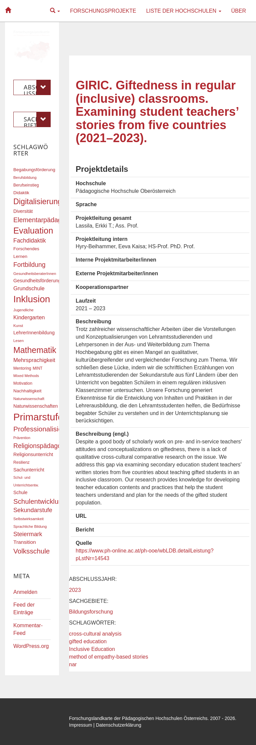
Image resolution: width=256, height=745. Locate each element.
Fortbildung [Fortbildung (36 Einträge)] (29, 264)
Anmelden (25, 592)
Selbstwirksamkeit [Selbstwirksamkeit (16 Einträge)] (28, 519)
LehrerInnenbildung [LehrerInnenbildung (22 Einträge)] (34, 332)
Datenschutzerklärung (118, 725)
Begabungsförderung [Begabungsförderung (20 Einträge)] (34, 169)
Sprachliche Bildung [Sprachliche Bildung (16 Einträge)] (30, 526)
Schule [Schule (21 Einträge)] (20, 492)
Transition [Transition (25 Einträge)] (24, 542)
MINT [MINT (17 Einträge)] (37, 368)
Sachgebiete (37, 119)
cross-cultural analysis (95, 634)
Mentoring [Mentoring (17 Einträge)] (22, 368)
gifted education (88, 641)
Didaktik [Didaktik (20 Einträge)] (21, 192)
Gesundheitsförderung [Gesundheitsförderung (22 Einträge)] (37, 280)
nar (73, 664)
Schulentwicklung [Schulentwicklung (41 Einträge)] (39, 501)
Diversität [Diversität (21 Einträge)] (23, 211)
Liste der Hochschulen (183, 11)
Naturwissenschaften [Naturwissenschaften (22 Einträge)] (35, 406)
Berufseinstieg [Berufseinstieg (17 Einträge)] (26, 185)
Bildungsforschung (91, 612)
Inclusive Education (92, 649)
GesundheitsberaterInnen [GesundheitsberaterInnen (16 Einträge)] (34, 274)
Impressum (80, 725)
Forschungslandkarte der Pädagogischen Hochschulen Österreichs (138, 718)
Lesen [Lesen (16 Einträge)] (18, 341)
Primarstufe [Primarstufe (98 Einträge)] (38, 416)
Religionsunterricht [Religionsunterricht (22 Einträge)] (33, 454)
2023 (75, 590)
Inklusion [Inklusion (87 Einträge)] (31, 299)
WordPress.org (31, 646)
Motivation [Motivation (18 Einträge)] (22, 383)
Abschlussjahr (37, 87)
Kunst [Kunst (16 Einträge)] (18, 326)
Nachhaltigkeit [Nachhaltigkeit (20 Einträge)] (27, 390)
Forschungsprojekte (103, 11)
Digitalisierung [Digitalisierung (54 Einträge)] (37, 201)
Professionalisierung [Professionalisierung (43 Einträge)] (44, 429)
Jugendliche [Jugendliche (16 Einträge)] (23, 310)
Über (238, 11)
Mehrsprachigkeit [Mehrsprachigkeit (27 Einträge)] (34, 360)
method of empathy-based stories (108, 657)
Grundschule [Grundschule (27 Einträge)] (29, 288)
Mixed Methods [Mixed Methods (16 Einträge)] (26, 376)
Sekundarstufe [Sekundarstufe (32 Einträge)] (32, 510)
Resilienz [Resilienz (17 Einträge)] (21, 462)
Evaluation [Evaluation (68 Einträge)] (33, 230)
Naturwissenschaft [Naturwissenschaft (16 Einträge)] (28, 399)
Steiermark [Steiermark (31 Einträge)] (27, 534)
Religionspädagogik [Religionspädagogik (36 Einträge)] (41, 445)
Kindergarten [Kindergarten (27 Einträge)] (29, 317)
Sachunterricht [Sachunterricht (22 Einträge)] (28, 469)
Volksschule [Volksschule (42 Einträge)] (31, 551)
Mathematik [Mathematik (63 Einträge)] (34, 350)
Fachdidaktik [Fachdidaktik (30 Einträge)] (29, 240)
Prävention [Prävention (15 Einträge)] (21, 438)
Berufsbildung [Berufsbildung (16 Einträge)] (24, 177)
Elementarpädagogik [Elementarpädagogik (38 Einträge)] (43, 220)
